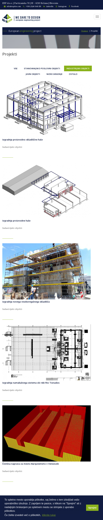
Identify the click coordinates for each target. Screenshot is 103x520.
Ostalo (73, 74)
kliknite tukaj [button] (49, 515)
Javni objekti (33, 74)
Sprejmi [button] (92, 507)
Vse (15, 68)
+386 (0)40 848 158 (32, 6)
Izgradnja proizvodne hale (16, 220)
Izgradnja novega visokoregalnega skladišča (26, 301)
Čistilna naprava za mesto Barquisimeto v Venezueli (30, 463)
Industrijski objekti (78, 68)
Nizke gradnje (54, 74)
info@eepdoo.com (12, 6)
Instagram (61, 6)
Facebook (74, 6)
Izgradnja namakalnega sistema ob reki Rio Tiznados (30, 382)
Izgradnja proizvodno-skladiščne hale (22, 139)
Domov (84, 31)
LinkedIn (48, 6)
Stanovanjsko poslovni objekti (42, 68)
